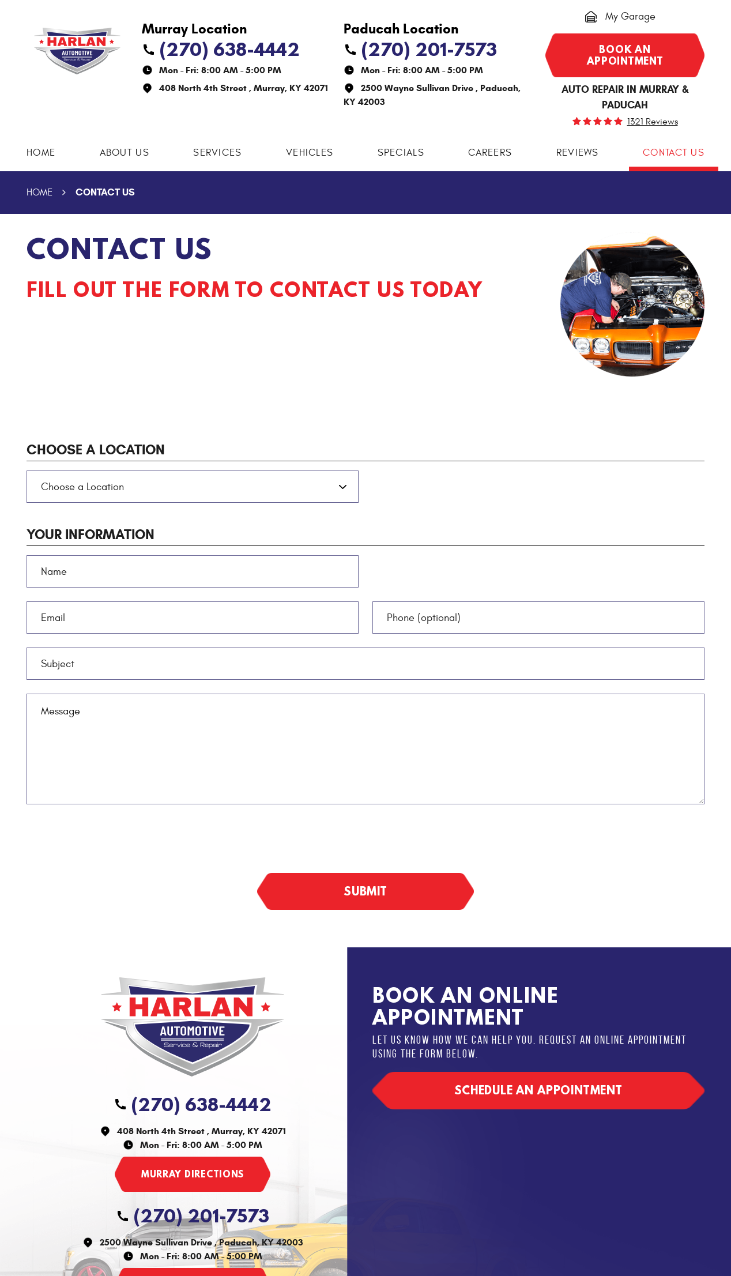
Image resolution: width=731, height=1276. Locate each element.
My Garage (630, 16)
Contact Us (673, 153)
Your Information (91, 534)
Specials (401, 153)
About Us (124, 153)
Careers (490, 153)
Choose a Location (96, 449)
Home (41, 153)
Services (217, 153)
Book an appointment (625, 55)
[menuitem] (41, 153)
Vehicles (309, 153)
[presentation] (114, 840)
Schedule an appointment (538, 1090)
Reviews (577, 153)
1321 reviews (652, 121)
